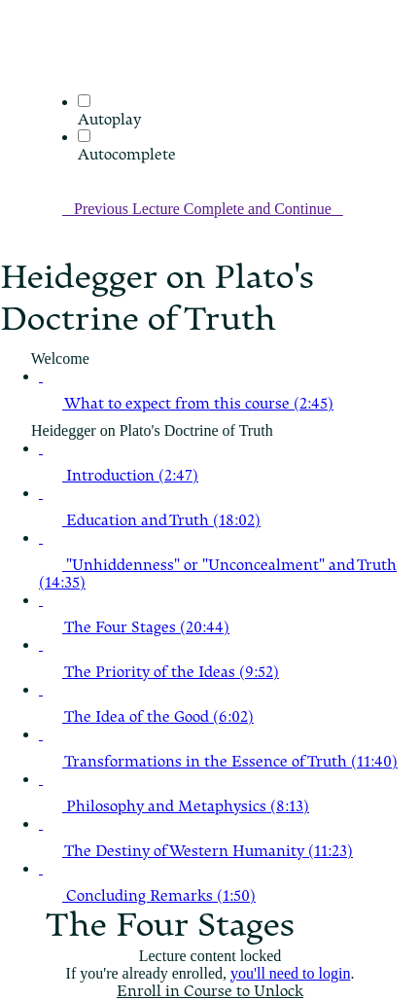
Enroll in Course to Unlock (210, 991)
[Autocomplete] (84, 135)
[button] (50, 57)
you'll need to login (290, 973)
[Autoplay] (84, 100)
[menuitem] (50, 84)
